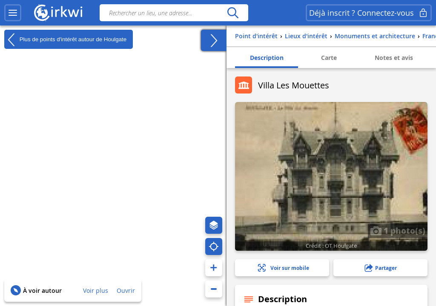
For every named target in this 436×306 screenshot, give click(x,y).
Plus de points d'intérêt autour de (65, 39)
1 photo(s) (397, 230)
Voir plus (95, 290)
